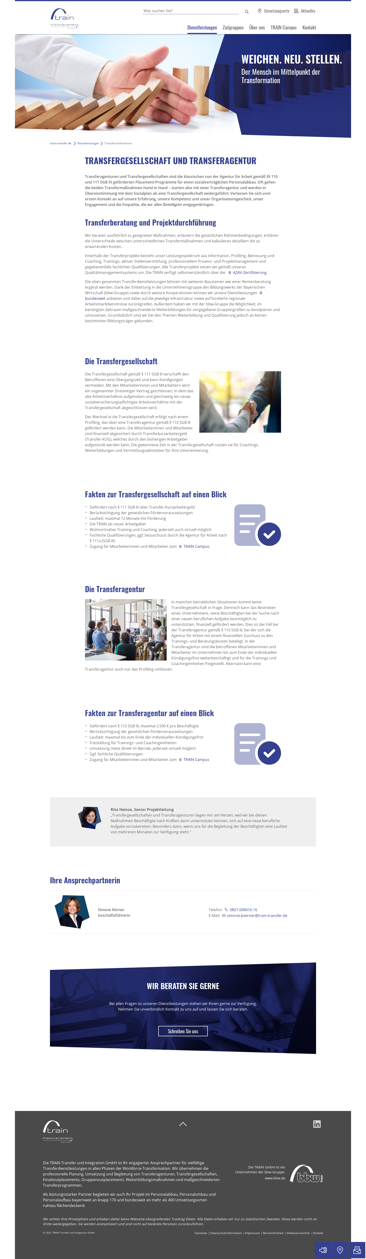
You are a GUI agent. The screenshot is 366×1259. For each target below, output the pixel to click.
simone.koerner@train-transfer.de (257, 915)
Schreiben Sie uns (183, 1031)
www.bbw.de (275, 1178)
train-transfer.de (60, 143)
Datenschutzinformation (226, 1233)
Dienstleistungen (202, 27)
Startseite (200, 1233)
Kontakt (309, 27)
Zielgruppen (233, 27)
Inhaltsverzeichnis (298, 1233)
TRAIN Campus (284, 27)
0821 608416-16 (243, 909)
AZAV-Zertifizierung (250, 272)
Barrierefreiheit (273, 1233)
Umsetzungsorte (277, 11)
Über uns (257, 27)
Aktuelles (308, 11)
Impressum (252, 1233)
